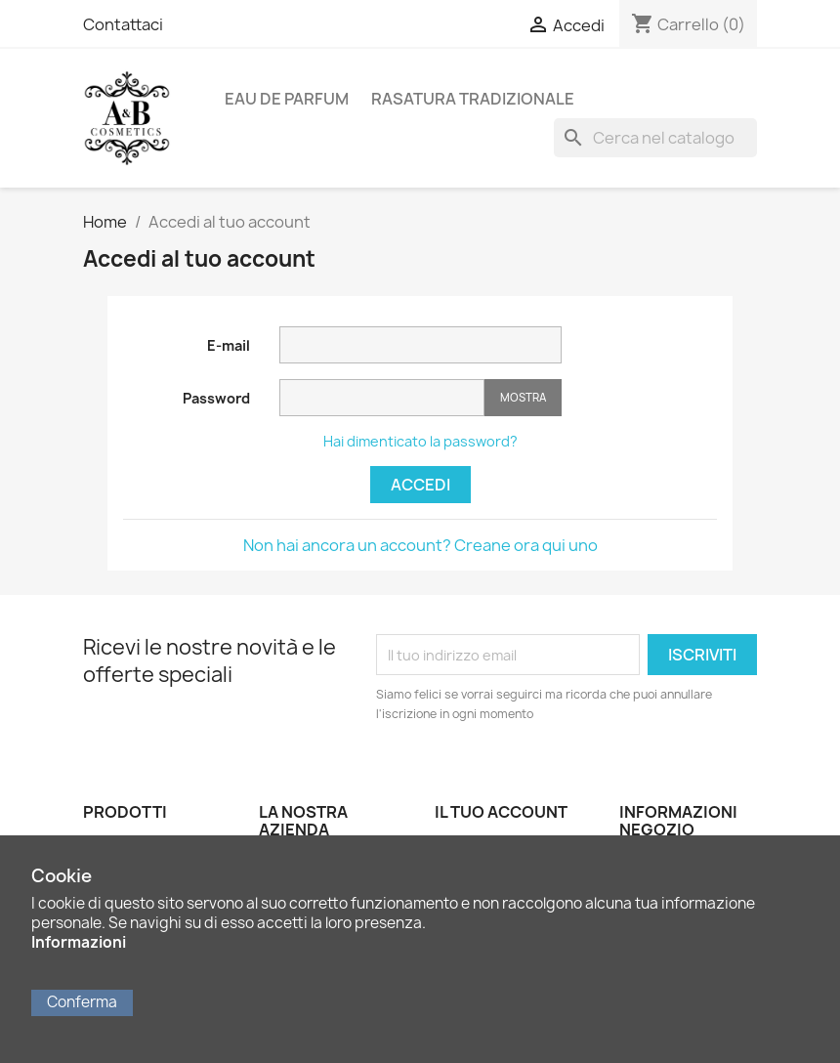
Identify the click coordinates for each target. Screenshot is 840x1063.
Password (216, 398)
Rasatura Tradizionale (472, 98)
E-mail (228, 345)
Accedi (420, 484)
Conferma (82, 1002)
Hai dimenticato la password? (420, 441)
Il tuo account (501, 812)
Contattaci (123, 24)
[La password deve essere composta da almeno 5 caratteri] (381, 397)
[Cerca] (655, 137)
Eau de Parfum (287, 98)
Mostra (523, 397)
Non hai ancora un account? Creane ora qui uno (420, 545)
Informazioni (78, 942)
